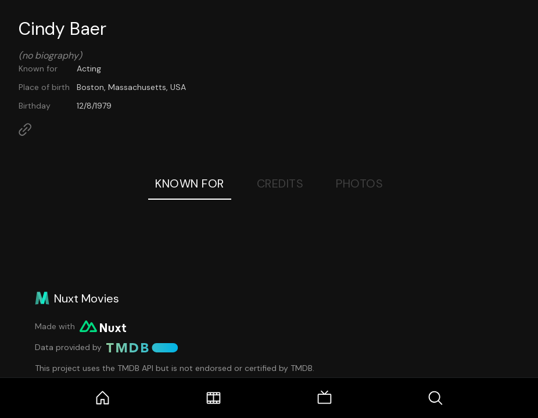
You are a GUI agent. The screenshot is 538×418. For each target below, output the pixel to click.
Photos (359, 183)
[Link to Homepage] (25, 129)
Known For (189, 183)
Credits (280, 183)
